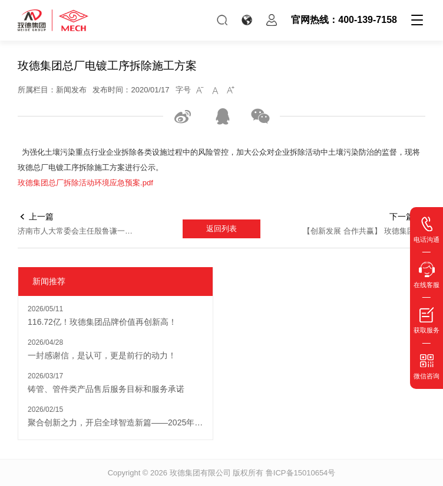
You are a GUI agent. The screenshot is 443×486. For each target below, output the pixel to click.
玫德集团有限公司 (200, 472)
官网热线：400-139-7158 (344, 20)
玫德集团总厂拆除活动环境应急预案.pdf (85, 182)
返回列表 (221, 228)
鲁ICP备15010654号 (301, 472)
